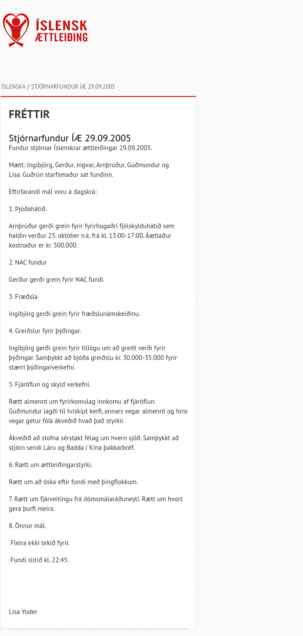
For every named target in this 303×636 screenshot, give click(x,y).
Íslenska (13, 86)
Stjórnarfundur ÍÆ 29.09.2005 (73, 86)
